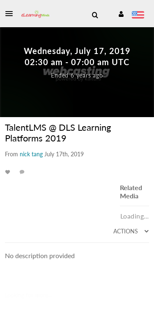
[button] (11, 13)
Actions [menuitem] (126, 231)
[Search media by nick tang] (31, 154)
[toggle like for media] (9, 171)
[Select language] (137, 16)
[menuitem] (94, 15)
